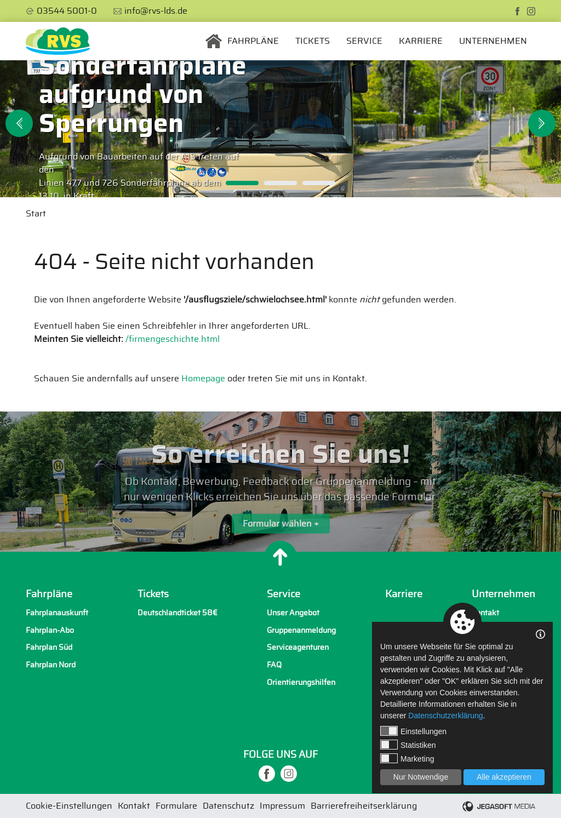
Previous (19, 123)
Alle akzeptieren (504, 777)
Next (542, 123)
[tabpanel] (280, 128)
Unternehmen (493, 41)
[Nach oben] (280, 557)
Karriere (421, 41)
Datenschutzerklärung (445, 715)
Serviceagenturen (298, 647)
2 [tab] (280, 183)
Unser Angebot (293, 613)
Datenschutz (228, 806)
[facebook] (517, 11)
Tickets (312, 41)
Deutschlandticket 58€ (177, 613)
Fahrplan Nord (51, 665)
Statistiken (408, 745)
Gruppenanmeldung (301, 630)
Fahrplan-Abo (50, 630)
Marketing (407, 758)
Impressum (282, 806)
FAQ (274, 665)
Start (36, 213)
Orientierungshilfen (301, 682)
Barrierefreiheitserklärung (364, 806)
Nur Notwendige (420, 777)
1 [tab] (242, 183)
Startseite (213, 41)
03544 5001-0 (67, 11)
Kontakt (485, 613)
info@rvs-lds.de (155, 11)
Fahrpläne (253, 41)
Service (364, 41)
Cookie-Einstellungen (69, 806)
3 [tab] (318, 183)
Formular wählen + (281, 529)
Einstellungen (413, 731)
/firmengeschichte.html (172, 339)
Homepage (203, 378)
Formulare (176, 806)
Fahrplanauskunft (57, 613)
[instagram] (531, 11)
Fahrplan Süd (49, 647)
